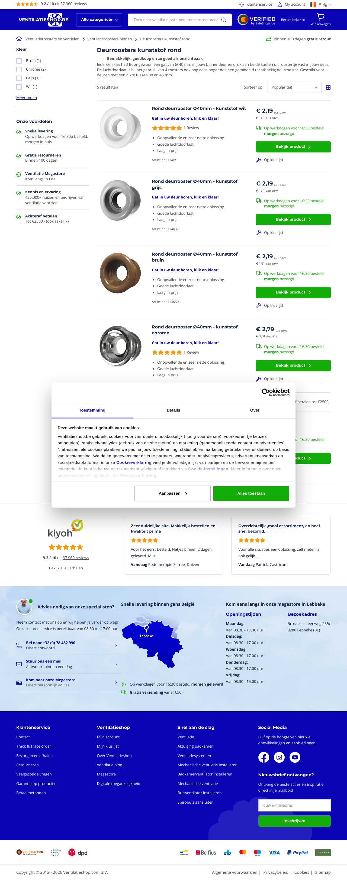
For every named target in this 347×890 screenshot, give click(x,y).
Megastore (106, 774)
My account (295, 4)
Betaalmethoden (31, 793)
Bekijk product (291, 146)
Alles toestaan (251, 493)
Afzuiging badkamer (195, 746)
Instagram (279, 757)
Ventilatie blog (109, 765)
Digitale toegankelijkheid (118, 783)
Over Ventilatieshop (114, 755)
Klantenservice (259, 4)
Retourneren (27, 765)
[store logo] (43, 20)
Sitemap (323, 872)
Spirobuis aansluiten (196, 802)
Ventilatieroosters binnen (109, 39)
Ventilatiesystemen (194, 755)
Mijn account (108, 737)
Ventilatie (186, 737)
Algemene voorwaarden (234, 872)
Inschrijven (295, 820)
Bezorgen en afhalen (34, 755)
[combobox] (180, 20)
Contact (23, 737)
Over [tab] (255, 410)
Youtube (295, 757)
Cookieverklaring (134, 462)
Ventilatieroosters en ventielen (52, 39)
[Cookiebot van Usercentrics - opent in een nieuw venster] (266, 393)
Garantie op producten (36, 783)
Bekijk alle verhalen (66, 568)
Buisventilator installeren (200, 793)
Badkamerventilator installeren (205, 774)
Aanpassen (173, 493)
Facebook (263, 757)
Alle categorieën (97, 19)
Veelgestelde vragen (34, 774)
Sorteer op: (254, 87)
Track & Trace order (33, 746)
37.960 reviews (76, 557)
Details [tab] (173, 410)
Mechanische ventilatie (198, 783)
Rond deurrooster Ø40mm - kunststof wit (199, 108)
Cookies (301, 872)
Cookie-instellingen (208, 469)
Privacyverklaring (138, 475)
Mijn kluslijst (108, 746)
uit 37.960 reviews (64, 3)
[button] (293, 160)
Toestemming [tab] (92, 410)
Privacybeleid (275, 872)
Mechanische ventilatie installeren (207, 765)
